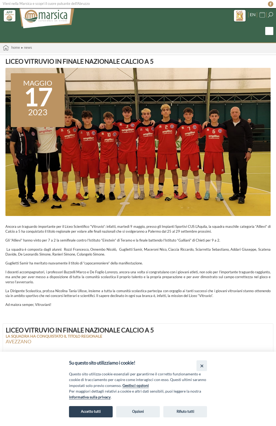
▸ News (26, 47)
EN (253, 14)
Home (11, 48)
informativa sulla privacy (90, 397)
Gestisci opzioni (135, 385)
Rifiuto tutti (185, 411)
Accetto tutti (91, 411)
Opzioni (138, 411)
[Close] (201, 365)
